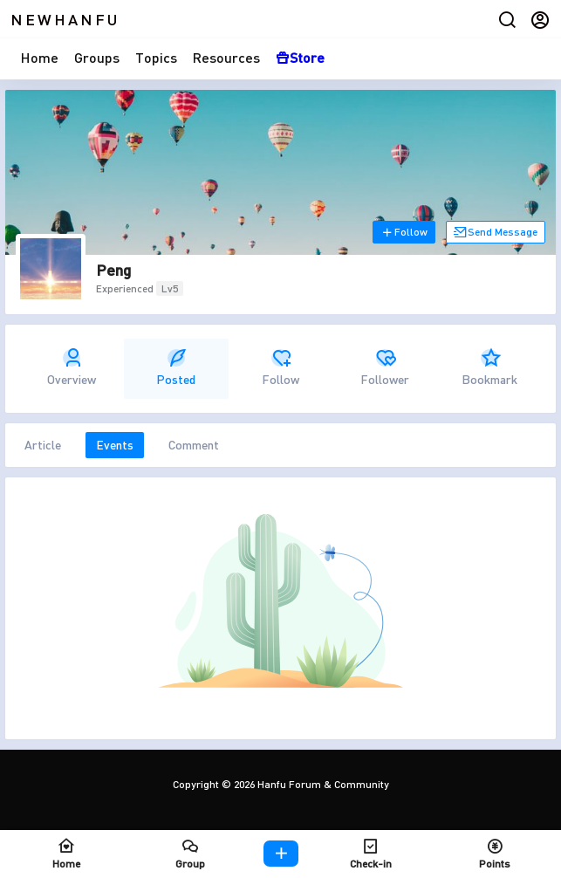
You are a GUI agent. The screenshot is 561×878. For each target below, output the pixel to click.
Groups (97, 57)
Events (114, 444)
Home (39, 57)
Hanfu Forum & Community (322, 784)
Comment (193, 444)
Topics (156, 57)
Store (300, 57)
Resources (226, 57)
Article (42, 444)
